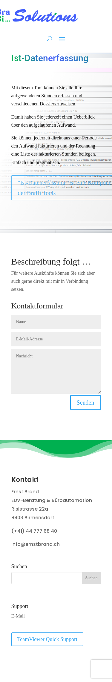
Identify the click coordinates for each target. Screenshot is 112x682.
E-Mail (18, 615)
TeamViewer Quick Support (47, 639)
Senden (85, 402)
